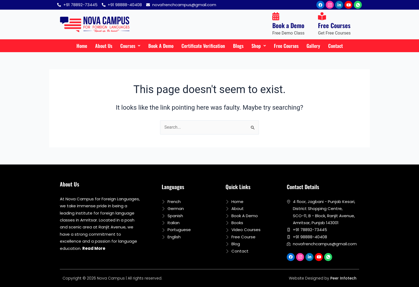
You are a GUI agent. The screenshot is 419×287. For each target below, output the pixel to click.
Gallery (313, 45)
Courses (130, 45)
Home (81, 45)
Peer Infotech (343, 278)
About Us (103, 45)
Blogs (238, 45)
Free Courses (286, 45)
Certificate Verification (203, 45)
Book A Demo (160, 45)
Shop (258, 45)
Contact (335, 45)
